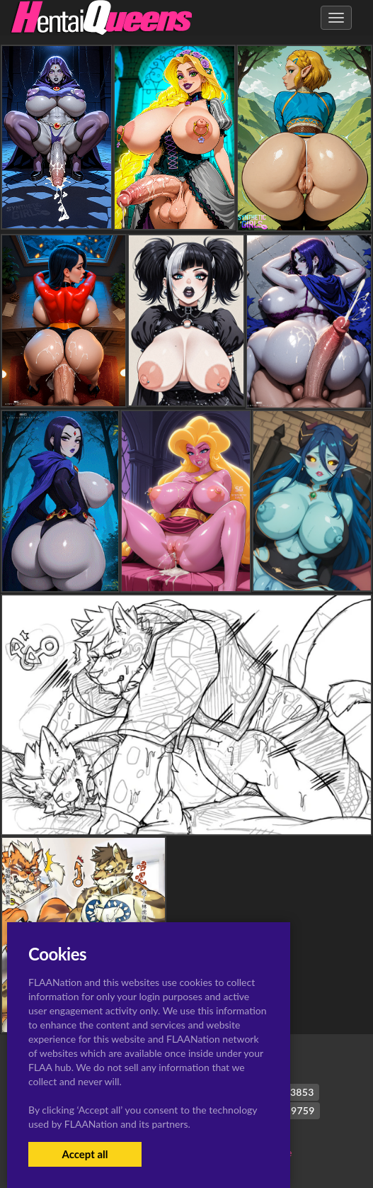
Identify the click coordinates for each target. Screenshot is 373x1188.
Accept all (85, 1154)
